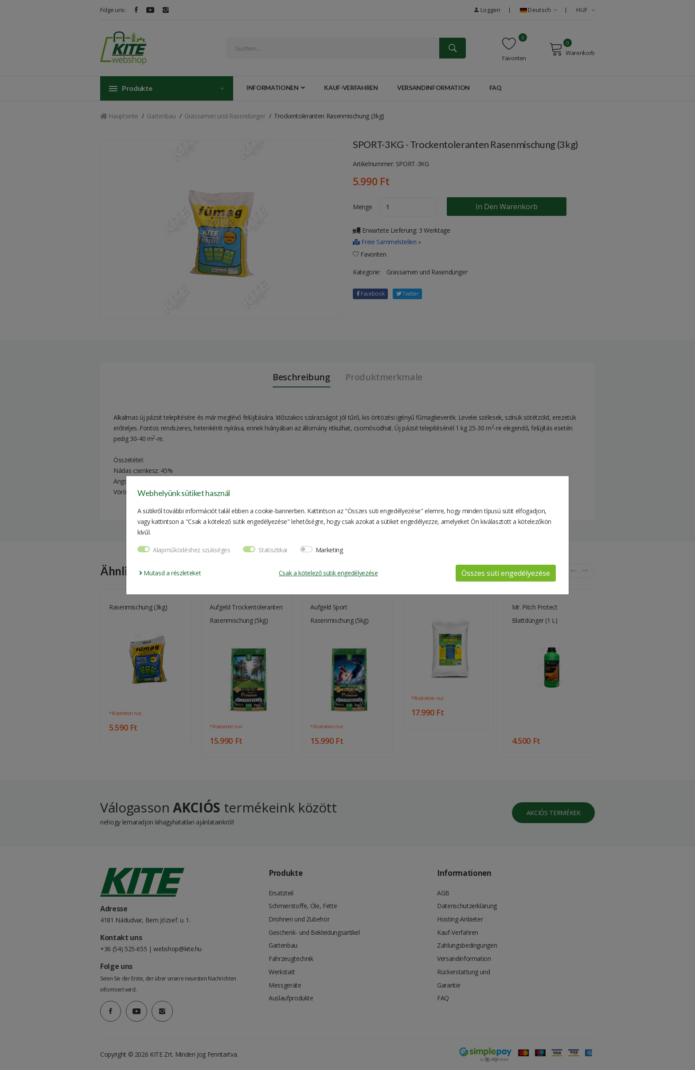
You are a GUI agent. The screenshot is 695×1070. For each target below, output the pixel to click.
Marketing (329, 550)
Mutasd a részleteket (170, 573)
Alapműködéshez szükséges (191, 550)
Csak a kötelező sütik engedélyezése (328, 573)
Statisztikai (272, 550)
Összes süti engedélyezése (505, 573)
